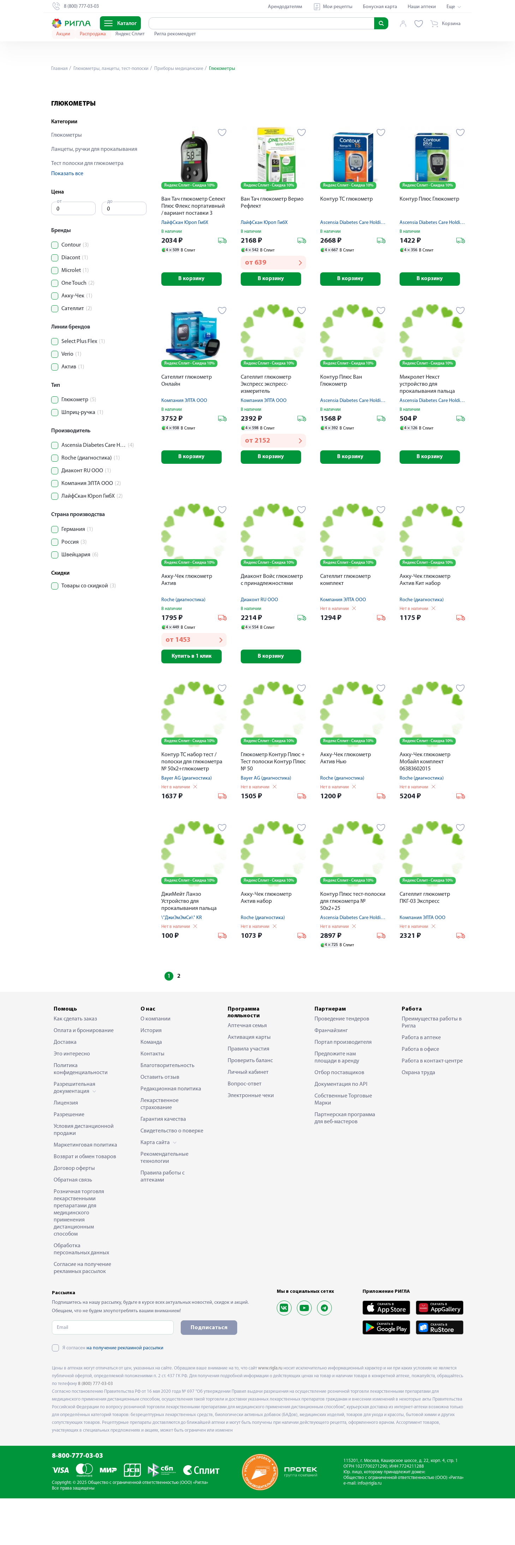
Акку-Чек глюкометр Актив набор (266, 944)
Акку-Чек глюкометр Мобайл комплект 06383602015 (425, 808)
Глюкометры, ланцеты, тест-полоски (112, 68)
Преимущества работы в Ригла (432, 1068)
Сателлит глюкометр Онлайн (186, 426)
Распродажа (93, 34)
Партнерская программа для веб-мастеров (345, 1164)
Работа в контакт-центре (432, 1107)
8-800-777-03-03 (77, 1502)
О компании (155, 1065)
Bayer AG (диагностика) (186, 824)
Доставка (65, 1088)
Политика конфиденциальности (81, 1115)
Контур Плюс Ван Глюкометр (341, 426)
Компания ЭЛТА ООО (184, 446)
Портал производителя (343, 1088)
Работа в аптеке (421, 1084)
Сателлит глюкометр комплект (345, 626)
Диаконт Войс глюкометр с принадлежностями (272, 626)
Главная (59, 68)
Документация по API (341, 1130)
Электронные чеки (251, 1142)
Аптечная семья (247, 1072)
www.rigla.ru (270, 1414)
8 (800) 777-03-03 (95, 1430)
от (59, 246)
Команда (151, 1088)
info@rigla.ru (370, 1529)
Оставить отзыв (159, 1123)
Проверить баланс (250, 1107)
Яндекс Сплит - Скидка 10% (189, 230)
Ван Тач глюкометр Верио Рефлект (272, 247)
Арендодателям (285, 7)
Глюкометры (66, 180)
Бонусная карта (380, 7)
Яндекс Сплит (130, 34)
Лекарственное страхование (159, 1150)
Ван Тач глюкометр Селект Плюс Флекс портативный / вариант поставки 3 (193, 251)
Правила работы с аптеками (162, 1223)
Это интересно (72, 1100)
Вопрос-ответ (245, 1130)
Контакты (152, 1100)
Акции (63, 34)
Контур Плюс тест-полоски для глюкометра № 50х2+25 (352, 948)
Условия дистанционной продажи (84, 1176)
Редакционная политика (170, 1135)
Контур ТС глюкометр (346, 244)
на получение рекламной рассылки (124, 1394)
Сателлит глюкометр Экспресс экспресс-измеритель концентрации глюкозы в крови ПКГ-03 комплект (272, 430)
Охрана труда (418, 1119)
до (110, 246)
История (151, 1077)
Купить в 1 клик (194, 702)
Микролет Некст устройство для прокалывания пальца (427, 429)
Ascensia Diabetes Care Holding (353, 267)
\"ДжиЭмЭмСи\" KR (181, 964)
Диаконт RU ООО (259, 646)
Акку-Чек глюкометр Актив (186, 626)
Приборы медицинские (182, 68)
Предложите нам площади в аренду (337, 1103)
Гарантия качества (163, 1165)
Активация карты (249, 1084)
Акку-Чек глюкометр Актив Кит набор (425, 626)
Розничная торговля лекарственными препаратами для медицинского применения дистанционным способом (79, 1259)
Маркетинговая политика (85, 1191)
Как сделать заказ (75, 1065)
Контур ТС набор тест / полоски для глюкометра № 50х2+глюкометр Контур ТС (191, 808)
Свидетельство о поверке (171, 1177)
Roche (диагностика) (183, 646)
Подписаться (209, 1374)
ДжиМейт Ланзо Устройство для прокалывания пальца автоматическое (189, 948)
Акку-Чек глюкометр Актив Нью (345, 804)
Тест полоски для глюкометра (87, 208)
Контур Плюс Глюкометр (429, 244)
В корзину (194, 324)
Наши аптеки (422, 7)
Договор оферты (74, 1215)
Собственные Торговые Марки (343, 1145)
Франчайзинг (331, 1077)
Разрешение (69, 1161)
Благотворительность (167, 1112)
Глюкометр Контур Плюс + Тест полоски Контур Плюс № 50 (273, 808)
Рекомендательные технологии (164, 1204)
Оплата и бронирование (84, 1077)
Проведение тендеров (342, 1065)
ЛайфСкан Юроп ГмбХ (184, 267)
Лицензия (66, 1149)
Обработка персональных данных (81, 1295)
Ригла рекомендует (175, 34)
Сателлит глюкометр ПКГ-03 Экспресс (425, 944)
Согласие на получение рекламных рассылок (82, 1314)
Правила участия (248, 1095)
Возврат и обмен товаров (85, 1203)
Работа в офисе (420, 1096)
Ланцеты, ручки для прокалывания (94, 194)
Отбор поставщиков (339, 1119)
